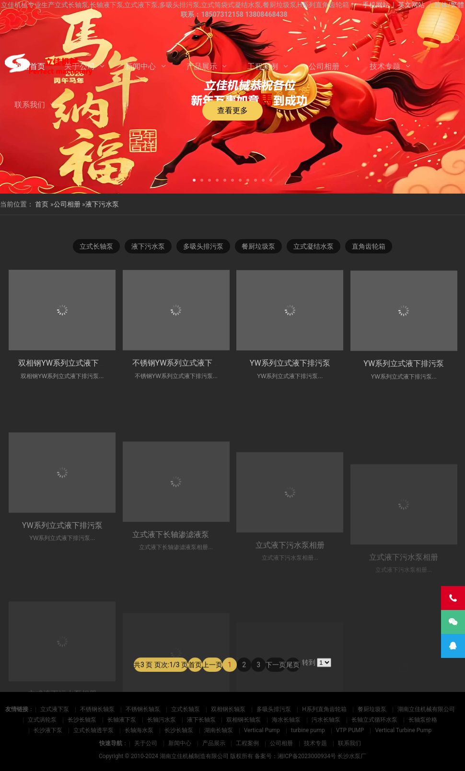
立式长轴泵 (96, 247)
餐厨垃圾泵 (258, 247)
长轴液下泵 (121, 719)
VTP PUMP (350, 730)
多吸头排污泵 (203, 247)
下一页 (276, 684)
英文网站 (411, 5)
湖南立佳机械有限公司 (426, 709)
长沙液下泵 (48, 730)
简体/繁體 (449, 5)
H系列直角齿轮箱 (324, 709)
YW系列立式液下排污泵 (290, 379)
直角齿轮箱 (368, 247)
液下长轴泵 (201, 719)
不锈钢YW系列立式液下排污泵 (184, 375)
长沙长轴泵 (82, 719)
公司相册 (324, 66)
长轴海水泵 (139, 730)
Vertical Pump (262, 730)
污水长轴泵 (326, 719)
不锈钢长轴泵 (97, 709)
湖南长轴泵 (218, 730)
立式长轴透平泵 (93, 730)
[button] (194, 179)
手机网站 (375, 5)
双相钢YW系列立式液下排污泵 (70, 372)
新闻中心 (140, 66)
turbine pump (308, 730)
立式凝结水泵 (313, 247)
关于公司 (79, 66)
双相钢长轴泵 (228, 709)
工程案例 (262, 66)
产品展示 (201, 66)
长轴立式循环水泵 (374, 719)
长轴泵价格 (422, 719)
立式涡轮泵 (42, 719)
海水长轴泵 (286, 719)
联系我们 (29, 104)
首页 (41, 204)
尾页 (293, 684)
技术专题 (385, 66)
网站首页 (29, 66)
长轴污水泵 (161, 719)
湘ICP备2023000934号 (307, 756)
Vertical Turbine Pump (403, 730)
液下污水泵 (102, 204)
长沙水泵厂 (351, 756)
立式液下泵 (54, 709)
